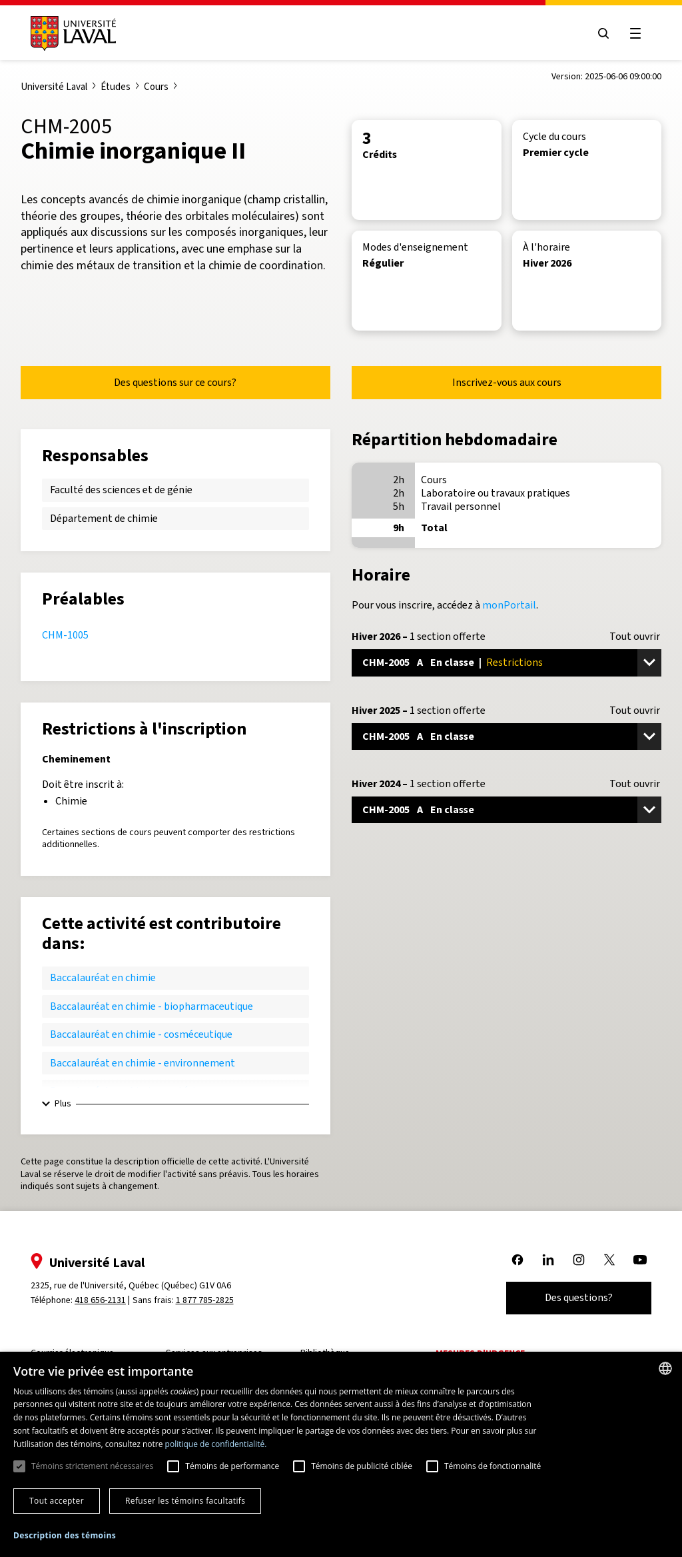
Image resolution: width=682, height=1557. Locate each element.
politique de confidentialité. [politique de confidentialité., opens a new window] (216, 1444)
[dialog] (341, 1454)
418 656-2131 (100, 1300)
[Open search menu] (603, 33)
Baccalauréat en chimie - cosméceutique (141, 1034)
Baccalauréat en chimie (103, 977)
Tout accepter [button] (56, 1500)
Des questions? (579, 1297)
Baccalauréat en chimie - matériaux (130, 1091)
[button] (64, 1536)
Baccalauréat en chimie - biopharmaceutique (151, 1006)
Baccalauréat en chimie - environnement (142, 1063)
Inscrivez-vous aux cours (506, 382)
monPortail (509, 605)
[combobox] (665, 1368)
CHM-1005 (65, 635)
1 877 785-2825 (205, 1300)
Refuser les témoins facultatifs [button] (185, 1500)
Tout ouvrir (634, 637)
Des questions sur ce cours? (175, 382)
